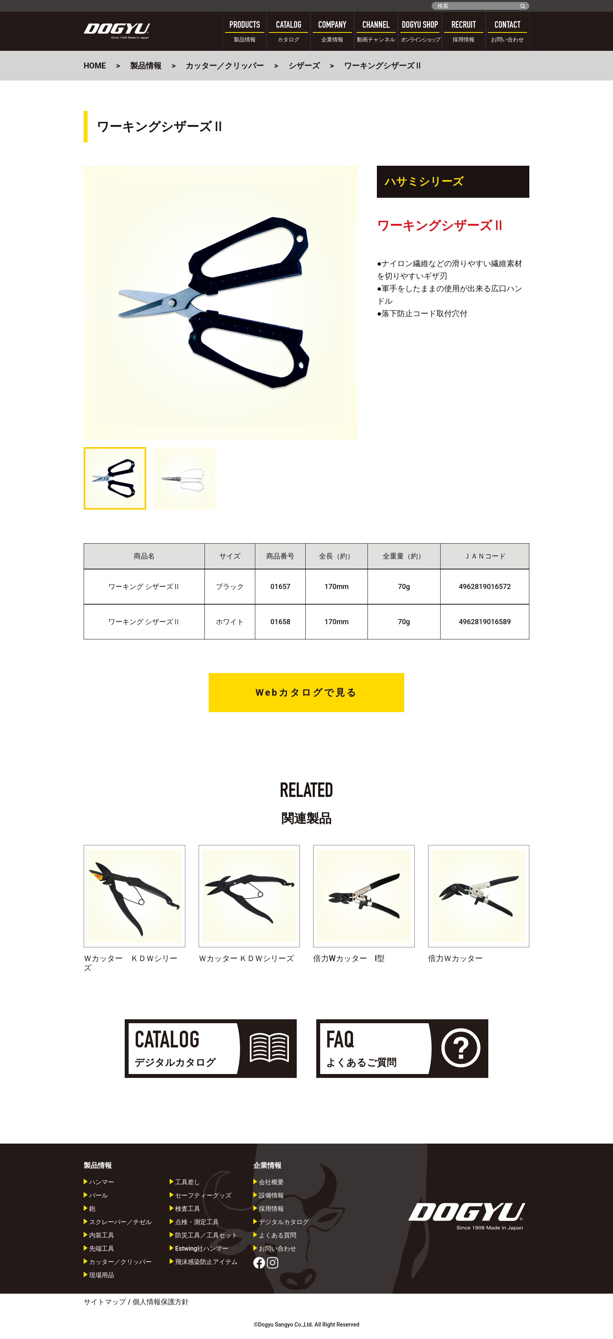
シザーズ (304, 65)
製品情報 (145, 65)
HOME (95, 65)
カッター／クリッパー (225, 65)
